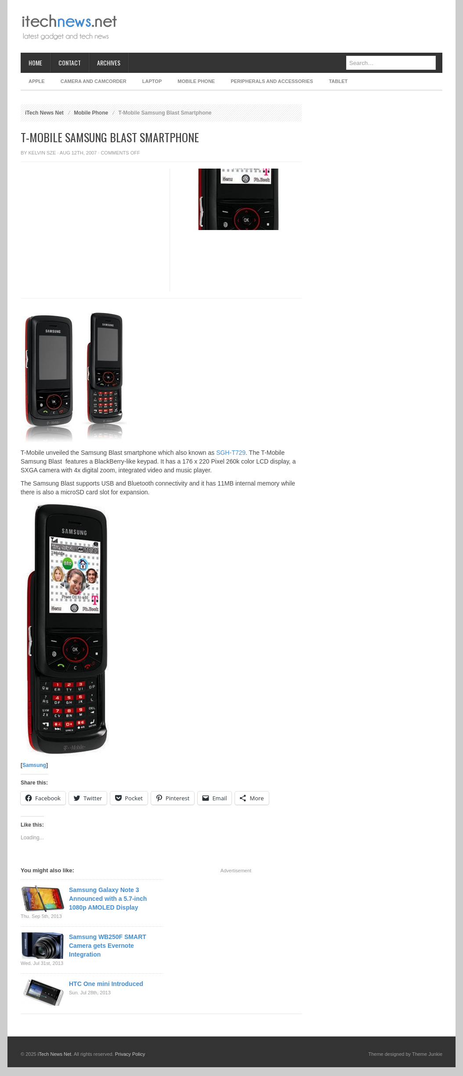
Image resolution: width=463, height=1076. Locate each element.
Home (35, 62)
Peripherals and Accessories (272, 81)
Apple (37, 81)
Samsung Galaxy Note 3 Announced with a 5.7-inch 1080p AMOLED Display (108, 898)
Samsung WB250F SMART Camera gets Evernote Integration (107, 945)
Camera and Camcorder (94, 81)
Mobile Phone (196, 81)
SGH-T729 (231, 452)
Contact (69, 62)
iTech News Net (44, 113)
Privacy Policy (130, 1054)
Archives (108, 62)
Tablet (338, 81)
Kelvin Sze (42, 152)
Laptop (152, 81)
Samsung (34, 765)
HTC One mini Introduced (106, 983)
